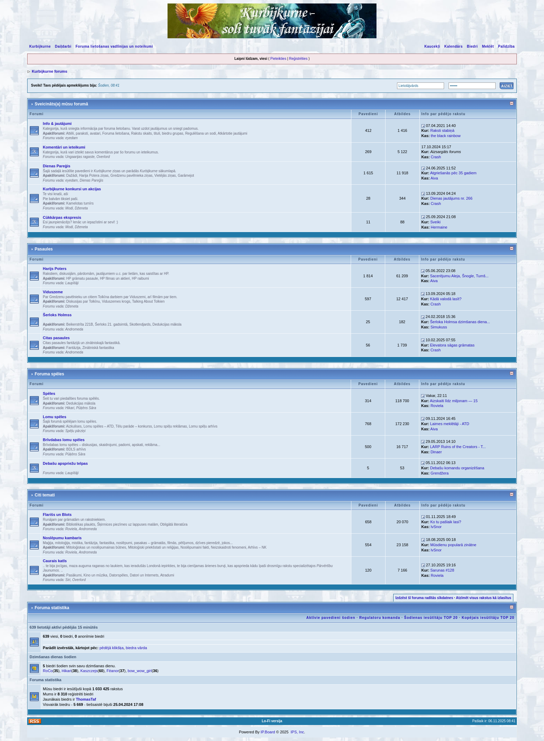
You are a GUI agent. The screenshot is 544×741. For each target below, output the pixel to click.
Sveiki (435, 222)
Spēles (49, 393)
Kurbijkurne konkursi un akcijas (72, 189)
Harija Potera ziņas (93, 175)
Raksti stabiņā (442, 130)
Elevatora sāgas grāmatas (452, 345)
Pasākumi (73, 575)
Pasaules (43, 249)
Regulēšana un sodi (200, 133)
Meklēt (488, 46)
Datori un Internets (144, 575)
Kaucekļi (432, 46)
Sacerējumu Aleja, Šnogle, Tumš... (459, 276)
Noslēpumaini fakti (194, 547)
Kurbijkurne (40, 46)
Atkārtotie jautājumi (232, 133)
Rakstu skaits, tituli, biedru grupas (157, 133)
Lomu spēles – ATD (99, 426)
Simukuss (438, 327)
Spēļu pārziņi (75, 431)
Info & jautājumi (57, 123)
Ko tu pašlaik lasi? (445, 522)
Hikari (70, 408)
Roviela (436, 406)
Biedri (472, 46)
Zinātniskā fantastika (98, 348)
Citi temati (44, 495)
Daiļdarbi (63, 46)
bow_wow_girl (140, 671)
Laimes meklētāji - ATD (449, 424)
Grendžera (439, 473)
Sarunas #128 (442, 570)
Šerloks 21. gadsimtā (111, 324)
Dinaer (436, 452)
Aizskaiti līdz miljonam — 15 (453, 401)
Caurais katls (55, 561)
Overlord (103, 157)
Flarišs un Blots (57, 514)
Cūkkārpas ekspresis (62, 217)
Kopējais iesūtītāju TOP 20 (488, 618)
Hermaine (439, 227)
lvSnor (436, 527)
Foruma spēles (49, 374)
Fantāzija (73, 348)
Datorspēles (118, 575)
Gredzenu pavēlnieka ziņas (131, 175)
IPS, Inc (297, 732)
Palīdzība (506, 46)
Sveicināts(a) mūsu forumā (61, 104)
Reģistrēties (298, 59)
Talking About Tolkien (148, 301)
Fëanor (113, 671)
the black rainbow (446, 136)
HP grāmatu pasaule (82, 278)
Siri (67, 580)
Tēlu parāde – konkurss (134, 426)
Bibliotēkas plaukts (80, 524)
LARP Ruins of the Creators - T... (458, 447)
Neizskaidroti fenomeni (228, 547)
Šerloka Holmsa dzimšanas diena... (460, 322)
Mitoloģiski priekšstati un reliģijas (153, 547)
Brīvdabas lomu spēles (64, 440)
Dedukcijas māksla (167, 324)
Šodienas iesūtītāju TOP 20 (431, 618)
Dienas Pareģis (56, 166)
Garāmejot (186, 175)
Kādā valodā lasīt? (446, 299)
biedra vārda (136, 648)
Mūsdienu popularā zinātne (453, 545)
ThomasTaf (86, 699)
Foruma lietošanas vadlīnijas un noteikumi (114, 46)
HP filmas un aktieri (115, 278)
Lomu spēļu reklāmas (170, 426)
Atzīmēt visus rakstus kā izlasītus (483, 598)
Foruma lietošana (115, 133)
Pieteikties (278, 59)
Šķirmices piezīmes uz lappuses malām (127, 524)
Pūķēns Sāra (86, 408)
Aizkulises (73, 426)
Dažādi (71, 175)
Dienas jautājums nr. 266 (451, 198)
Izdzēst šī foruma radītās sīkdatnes (424, 598)
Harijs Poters (55, 268)
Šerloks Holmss (57, 315)
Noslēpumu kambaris (62, 538)
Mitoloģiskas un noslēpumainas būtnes (96, 547)
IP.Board (268, 732)
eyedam (71, 138)
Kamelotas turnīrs (79, 203)
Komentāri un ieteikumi (64, 147)
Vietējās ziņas (165, 175)
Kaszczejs (89, 671)
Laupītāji (72, 283)
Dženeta (81, 208)
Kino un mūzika (95, 575)
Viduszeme (53, 292)
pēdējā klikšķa (112, 648)
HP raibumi (140, 278)
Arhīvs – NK (257, 547)
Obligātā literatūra (173, 524)
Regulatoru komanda (379, 618)
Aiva (434, 178)
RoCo (48, 671)
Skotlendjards (140, 324)
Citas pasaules (56, 338)
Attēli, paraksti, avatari (83, 133)
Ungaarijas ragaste (80, 157)
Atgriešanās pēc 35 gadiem (453, 173)
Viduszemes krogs (116, 301)
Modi (69, 208)
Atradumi (167, 575)
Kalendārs (453, 46)
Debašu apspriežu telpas (65, 463)
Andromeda (74, 329)
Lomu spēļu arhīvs (203, 426)
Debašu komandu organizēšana (457, 468)
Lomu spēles (54, 417)
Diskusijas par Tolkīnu (83, 301)
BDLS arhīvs (76, 449)
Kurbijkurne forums (49, 71)
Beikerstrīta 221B (79, 324)
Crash (436, 157)
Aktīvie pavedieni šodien (330, 618)
